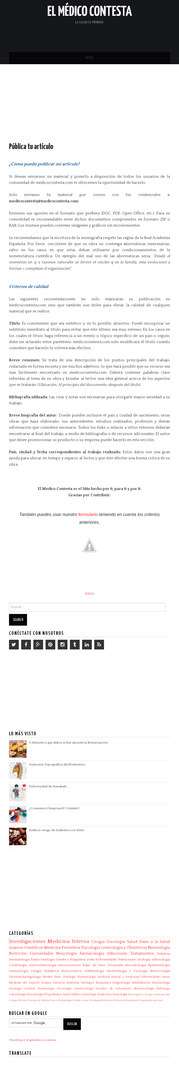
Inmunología (18, 971)
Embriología (65, 1000)
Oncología (115, 942)
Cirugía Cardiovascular (157, 994)
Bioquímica (103, 982)
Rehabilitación (141, 982)
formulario (88, 514)
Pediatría (163, 953)
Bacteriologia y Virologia (127, 971)
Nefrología (163, 988)
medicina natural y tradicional (119, 976)
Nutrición (18, 953)
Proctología (64, 988)
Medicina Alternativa (113, 1000)
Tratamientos (142, 953)
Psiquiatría (77, 959)
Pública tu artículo (31, 147)
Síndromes (104, 994)
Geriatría (29, 988)
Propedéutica (53, 994)
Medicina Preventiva (62, 947)
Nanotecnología (144, 988)
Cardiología (18, 965)
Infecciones (117, 953)
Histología (94, 1000)
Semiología (89, 994)
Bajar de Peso (94, 965)
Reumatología (161, 982)
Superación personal (151, 1000)
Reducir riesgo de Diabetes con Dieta (56, 830)
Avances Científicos (26, 947)
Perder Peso (52, 976)
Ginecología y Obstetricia (124, 947)
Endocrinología (43, 959)
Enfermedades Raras (155, 976)
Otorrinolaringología (25, 976)
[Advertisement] (113, 35)
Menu (90, 58)
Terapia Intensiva (53, 982)
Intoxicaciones (69, 965)
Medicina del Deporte (24, 982)
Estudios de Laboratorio (113, 988)
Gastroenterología (42, 965)
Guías (85, 1000)
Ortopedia (115, 965)
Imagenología (121, 982)
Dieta (90, 959)
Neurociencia (71, 971)
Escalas (77, 1000)
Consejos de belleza (38, 1000)
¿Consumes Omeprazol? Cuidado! (54, 808)
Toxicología (120, 994)
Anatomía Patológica (80, 982)
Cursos (54, 1000)
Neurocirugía (160, 971)
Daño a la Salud (154, 942)
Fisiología (69, 976)
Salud (132, 942)
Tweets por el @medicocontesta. (33, 1040)
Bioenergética (135, 994)
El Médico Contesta (89, 12)
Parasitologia (34, 994)
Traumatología (86, 976)
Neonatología (135, 965)
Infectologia (161, 959)
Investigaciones (27, 941)
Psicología (90, 947)
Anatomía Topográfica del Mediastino (57, 764)
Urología (144, 959)
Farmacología (92, 953)
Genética (62, 959)
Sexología (15, 988)
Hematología (46, 988)
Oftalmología (94, 971)
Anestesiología (83, 988)
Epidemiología (159, 965)
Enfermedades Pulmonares (115, 959)
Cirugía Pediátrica (45, 971)
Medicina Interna (68, 941)
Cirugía (97, 942)
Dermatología (19, 959)
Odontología (17, 994)
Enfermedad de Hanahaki (48, 786)
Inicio (89, 593)
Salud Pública (72, 994)
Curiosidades (41, 953)
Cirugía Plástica (18, 1000)
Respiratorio (132, 1000)
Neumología (159, 947)
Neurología (66, 953)
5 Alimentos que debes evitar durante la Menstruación (68, 742)
